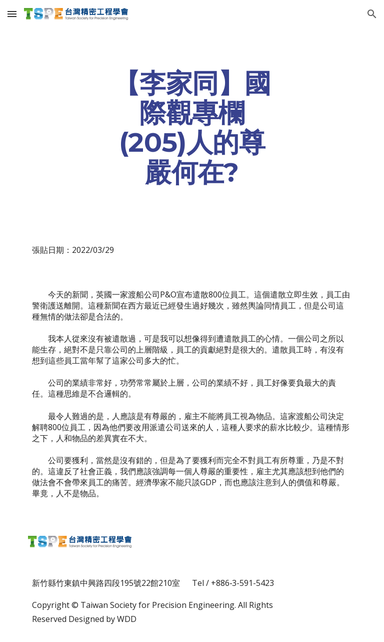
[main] (192, 127)
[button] (12, 14)
